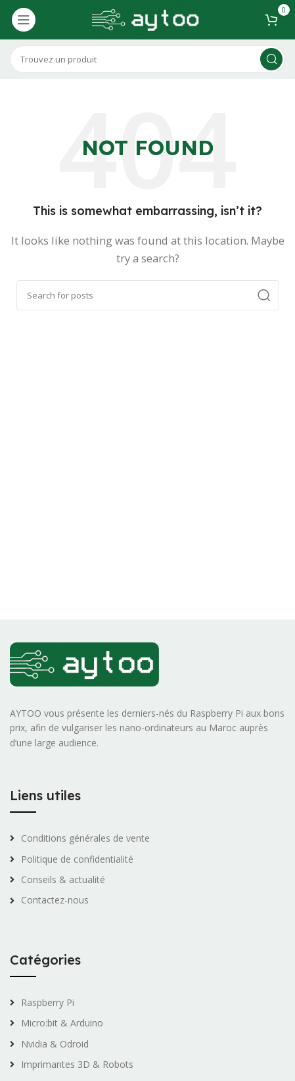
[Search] (147, 59)
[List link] (147, 838)
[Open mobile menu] (23, 20)
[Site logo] (147, 18)
